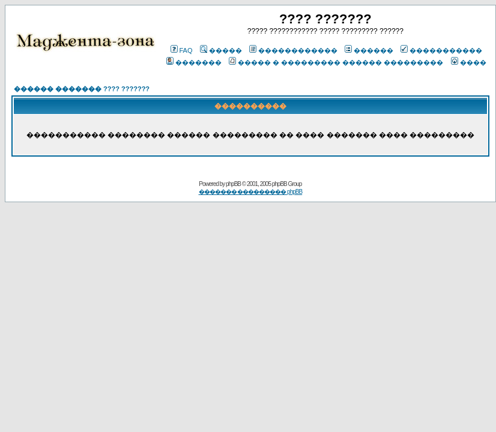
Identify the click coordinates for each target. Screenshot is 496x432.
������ (369, 50)
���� (468, 62)
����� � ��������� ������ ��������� (336, 62)
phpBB (233, 184)
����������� (441, 50)
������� (194, 62)
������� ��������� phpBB (251, 191)
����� (221, 50)
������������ (293, 50)
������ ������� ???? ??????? (82, 88)
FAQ (182, 50)
